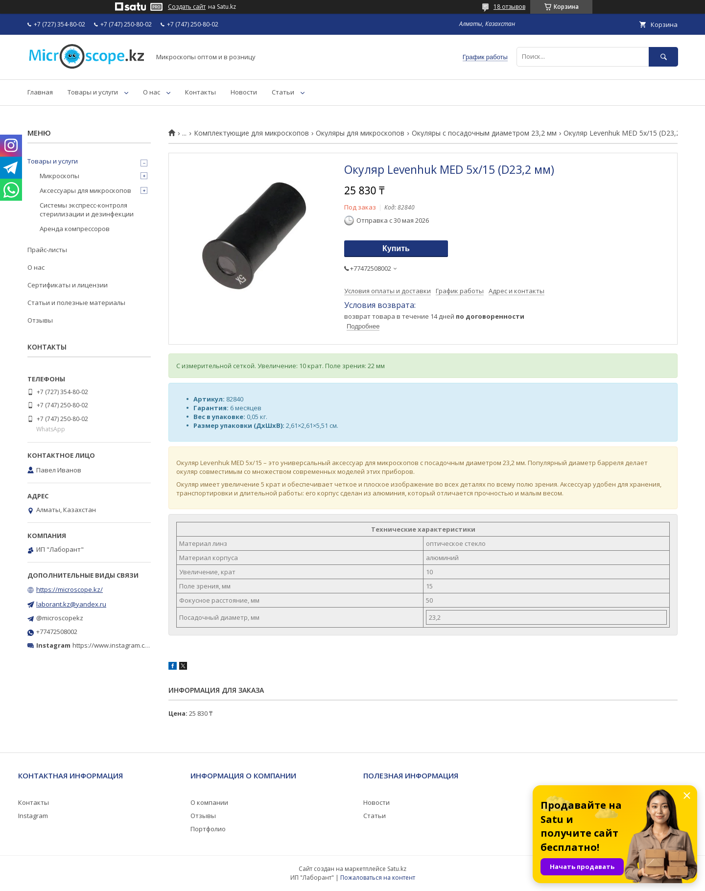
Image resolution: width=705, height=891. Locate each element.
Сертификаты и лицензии (67, 285)
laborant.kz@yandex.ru (71, 604)
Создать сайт (187, 6)
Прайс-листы (47, 249)
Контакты (200, 92)
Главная (40, 92)
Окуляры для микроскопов (360, 133)
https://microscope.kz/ (69, 589)
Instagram (33, 815)
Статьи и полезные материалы (76, 302)
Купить (396, 248)
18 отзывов (509, 6)
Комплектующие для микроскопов (251, 133)
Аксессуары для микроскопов (85, 190)
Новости (244, 92)
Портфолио (208, 828)
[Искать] (663, 56)
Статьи (283, 92)
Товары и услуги (93, 92)
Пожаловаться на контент (377, 877)
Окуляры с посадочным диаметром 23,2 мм (484, 133)
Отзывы (40, 320)
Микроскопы (59, 175)
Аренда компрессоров (75, 228)
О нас (151, 92)
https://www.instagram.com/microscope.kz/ (136, 645)
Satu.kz (396, 869)
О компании (209, 802)
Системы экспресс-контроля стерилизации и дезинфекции (87, 209)
